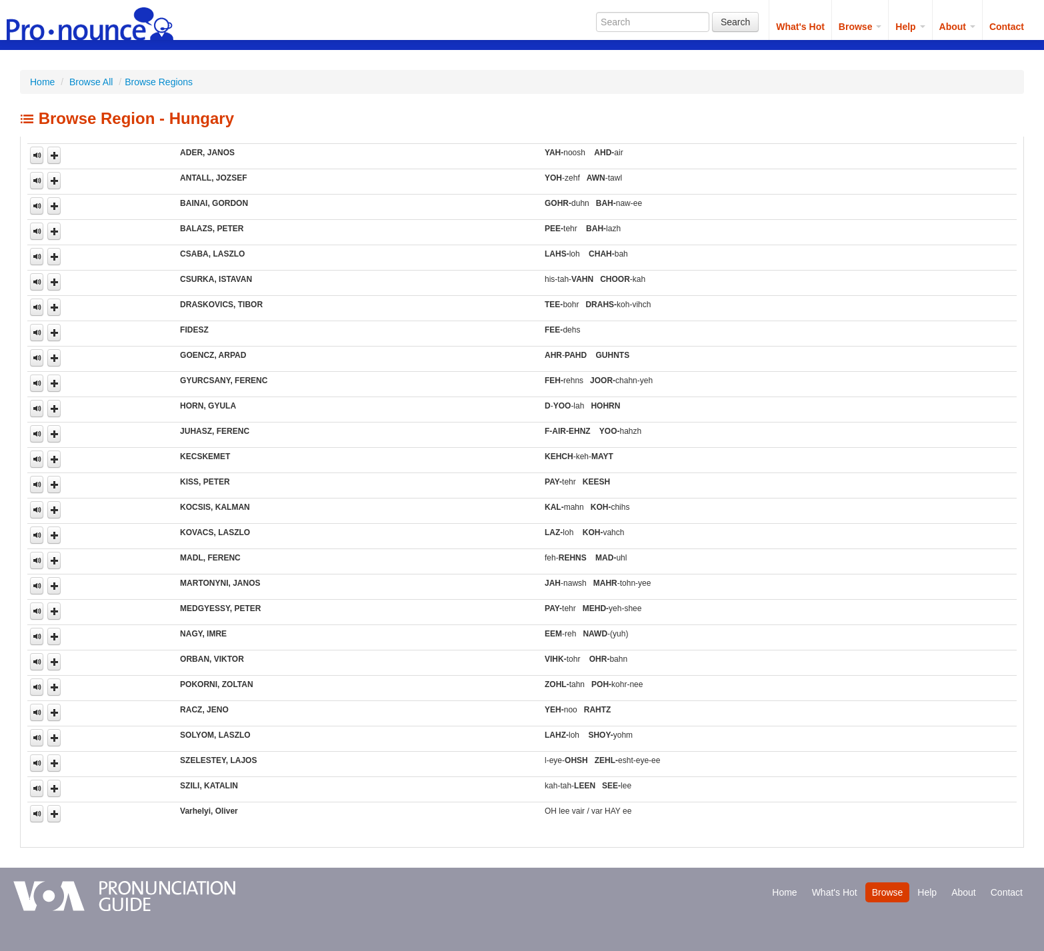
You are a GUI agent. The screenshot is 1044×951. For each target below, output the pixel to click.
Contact (1006, 26)
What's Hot (800, 26)
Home (42, 82)
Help (910, 26)
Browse (860, 26)
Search (735, 22)
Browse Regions (159, 82)
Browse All (91, 82)
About (957, 26)
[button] (54, 155)
